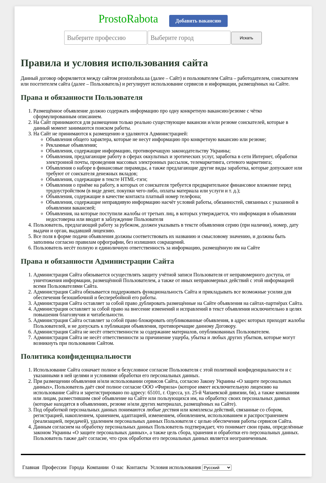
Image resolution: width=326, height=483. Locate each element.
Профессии (54, 467)
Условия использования (175, 467)
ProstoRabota (128, 19)
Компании (98, 467)
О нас (118, 467)
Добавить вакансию (198, 20)
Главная (31, 467)
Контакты (136, 467)
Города (76, 467)
